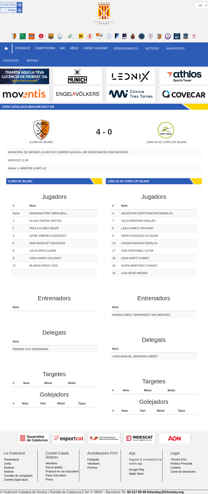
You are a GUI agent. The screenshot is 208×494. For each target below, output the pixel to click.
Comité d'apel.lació (16, 479)
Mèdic (74, 48)
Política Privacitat (181, 463)
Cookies (176, 467)
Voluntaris (93, 463)
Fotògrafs (93, 459)
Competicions (45, 48)
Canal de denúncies (183, 471)
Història (8, 471)
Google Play (136, 469)
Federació (22, 48)
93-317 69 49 (136, 492)
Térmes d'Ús (178, 459)
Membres (51, 463)
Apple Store (136, 473)
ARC (62, 48)
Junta (7, 463)
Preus (49, 479)
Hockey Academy (95, 48)
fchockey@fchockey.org (165, 492)
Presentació (11, 459)
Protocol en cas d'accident (62, 471)
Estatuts (9, 467)
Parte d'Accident (56, 475)
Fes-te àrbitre (54, 467)
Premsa (92, 467)
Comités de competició (18, 475)
